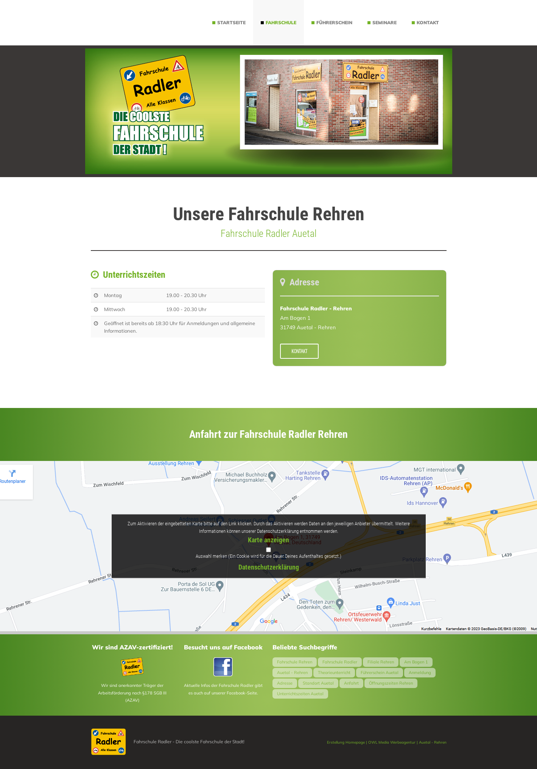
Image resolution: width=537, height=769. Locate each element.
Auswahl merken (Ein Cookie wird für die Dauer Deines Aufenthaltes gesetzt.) (268, 556)
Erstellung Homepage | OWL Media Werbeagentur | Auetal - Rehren (387, 742)
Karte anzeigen (268, 540)
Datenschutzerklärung (268, 567)
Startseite (229, 22)
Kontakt (299, 351)
